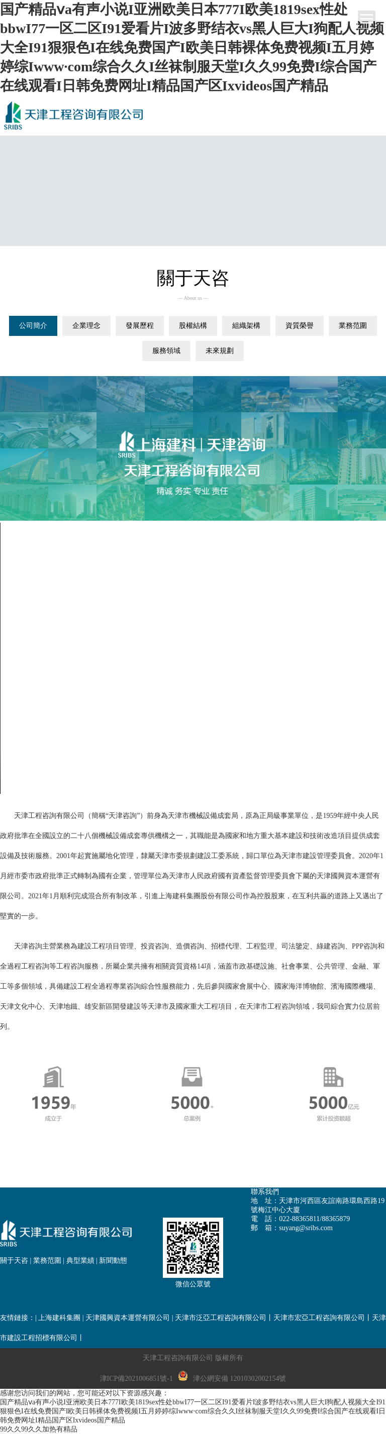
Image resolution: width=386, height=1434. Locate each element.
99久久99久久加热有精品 (38, 1429)
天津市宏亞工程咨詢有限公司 (319, 1318)
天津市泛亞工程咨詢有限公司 (220, 1318)
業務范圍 (47, 1260)
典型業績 (80, 1260)
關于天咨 (14, 1260)
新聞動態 (113, 1260)
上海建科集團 (59, 1318)
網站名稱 (75, 115)
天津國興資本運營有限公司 (127, 1318)
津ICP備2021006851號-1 (136, 1378)
